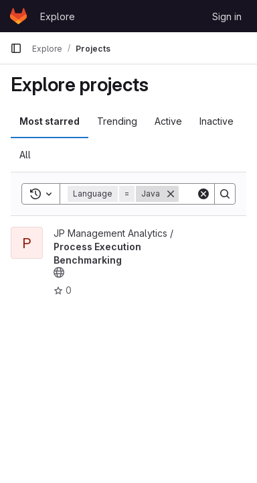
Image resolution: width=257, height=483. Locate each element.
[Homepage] (18, 16)
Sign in (227, 16)
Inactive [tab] (216, 121)
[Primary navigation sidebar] (16, 48)
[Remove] (171, 194)
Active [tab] (168, 121)
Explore (57, 16)
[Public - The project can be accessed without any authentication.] (59, 272)
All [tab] (25, 154)
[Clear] (203, 194)
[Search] (225, 194)
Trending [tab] (117, 121)
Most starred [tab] (49, 121)
